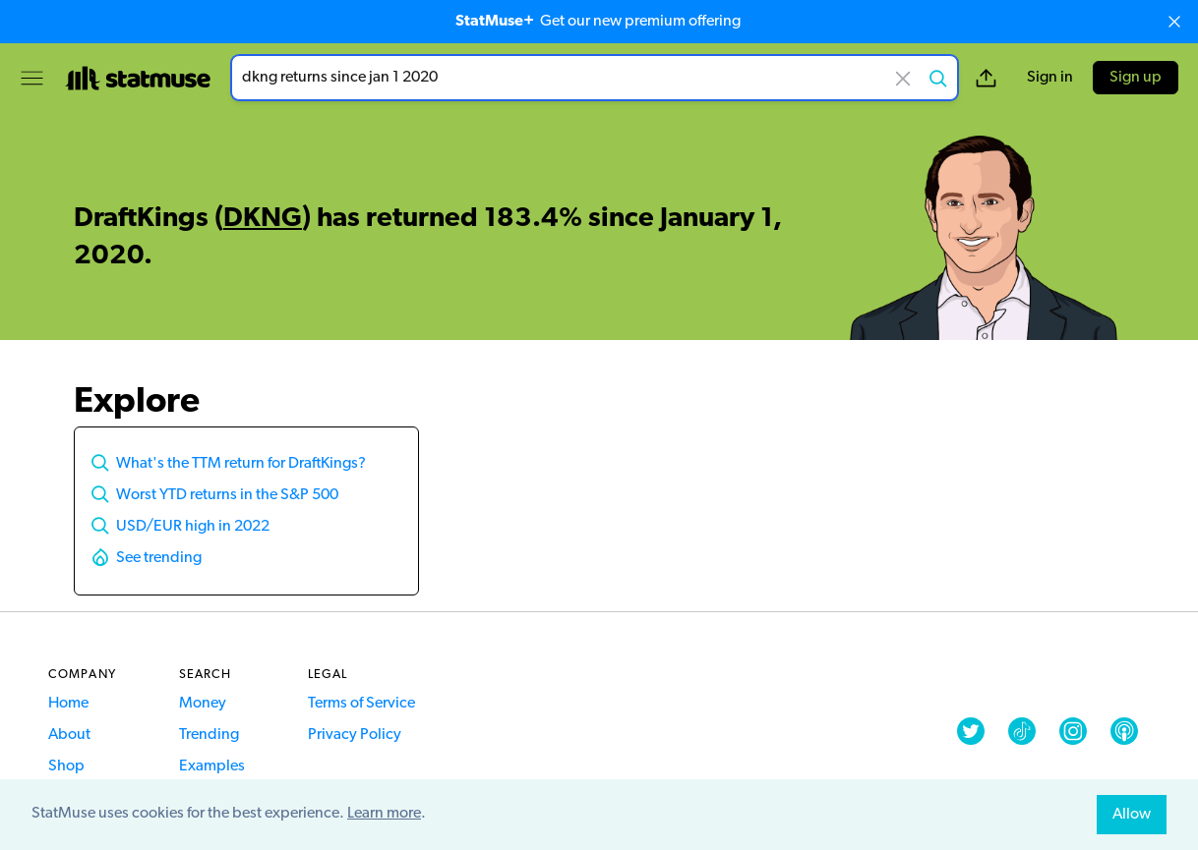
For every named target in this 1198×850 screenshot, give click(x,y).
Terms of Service (361, 703)
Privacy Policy (354, 735)
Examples (212, 766)
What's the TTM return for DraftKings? (241, 464)
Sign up (1135, 77)
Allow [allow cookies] (1131, 814)
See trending (159, 558)
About (69, 735)
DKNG (262, 219)
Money (202, 703)
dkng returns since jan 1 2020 (594, 77)
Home (68, 703)
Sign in (1050, 77)
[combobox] (594, 77)
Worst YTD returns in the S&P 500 (227, 495)
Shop (66, 766)
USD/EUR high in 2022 (193, 527)
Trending (209, 735)
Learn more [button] (384, 814)
